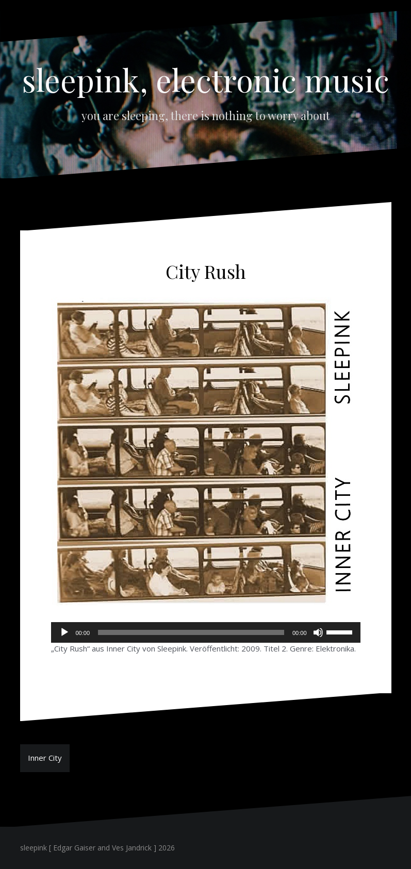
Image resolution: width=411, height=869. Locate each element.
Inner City (45, 758)
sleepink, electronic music (205, 79)
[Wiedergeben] (64, 632)
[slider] (191, 632)
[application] (205, 632)
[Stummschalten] (318, 632)
